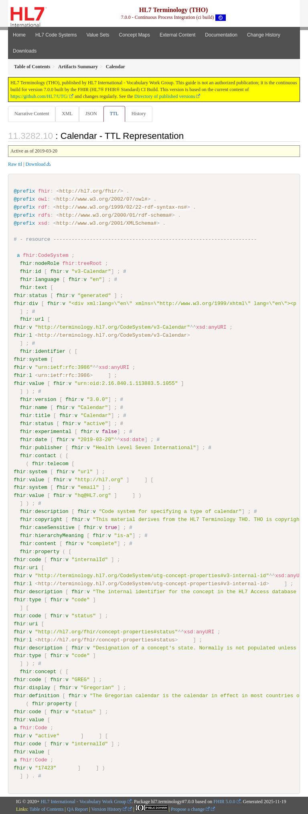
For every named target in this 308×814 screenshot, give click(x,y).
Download (35, 164)
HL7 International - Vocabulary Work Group (83, 801)
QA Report (77, 809)
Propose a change (190, 809)
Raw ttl (15, 164)
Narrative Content (31, 113)
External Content (177, 35)
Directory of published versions (164, 96)
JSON (91, 113)
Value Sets (97, 35)
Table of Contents (46, 809)
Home (19, 35)
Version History (109, 809)
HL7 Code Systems (56, 35)
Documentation (221, 35)
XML (67, 113)
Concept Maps (134, 35)
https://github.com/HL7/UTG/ (39, 96)
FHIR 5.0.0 (224, 801)
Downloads (24, 51)
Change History (263, 35)
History (139, 113)
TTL (114, 113)
